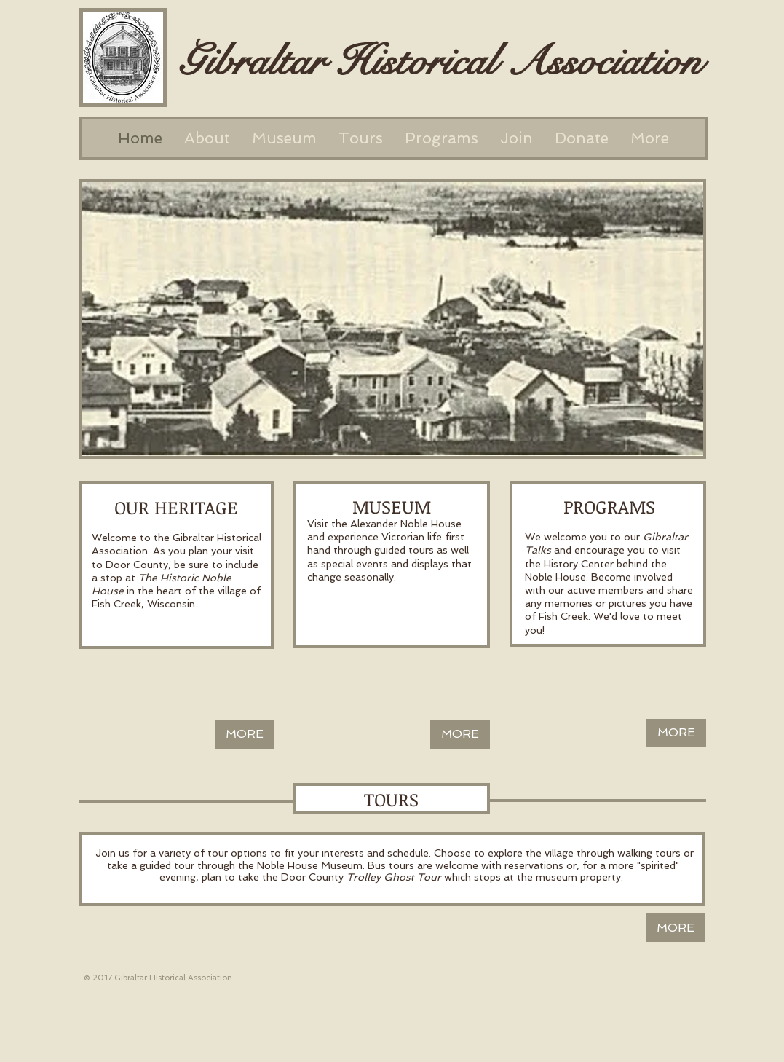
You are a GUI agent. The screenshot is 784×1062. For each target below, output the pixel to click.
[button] (392, 319)
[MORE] (244, 734)
